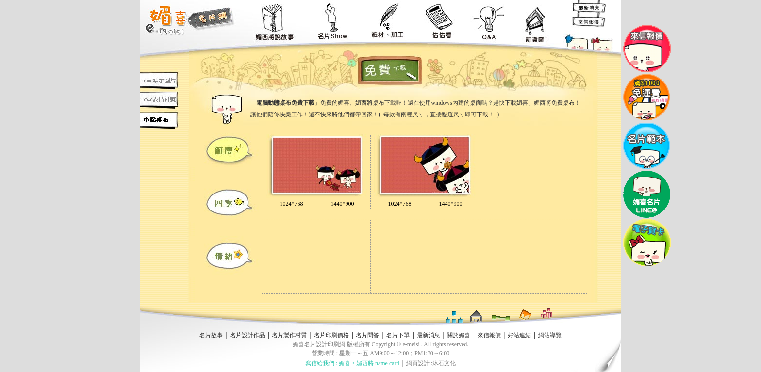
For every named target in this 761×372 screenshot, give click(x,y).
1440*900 (342, 203)
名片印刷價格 (331, 335)
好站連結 (519, 335)
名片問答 (367, 335)
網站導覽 (550, 335)
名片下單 (398, 335)
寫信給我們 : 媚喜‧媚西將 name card (352, 363)
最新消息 (428, 335)
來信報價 (489, 335)
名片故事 (211, 335)
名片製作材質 (289, 335)
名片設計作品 (247, 335)
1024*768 (291, 203)
